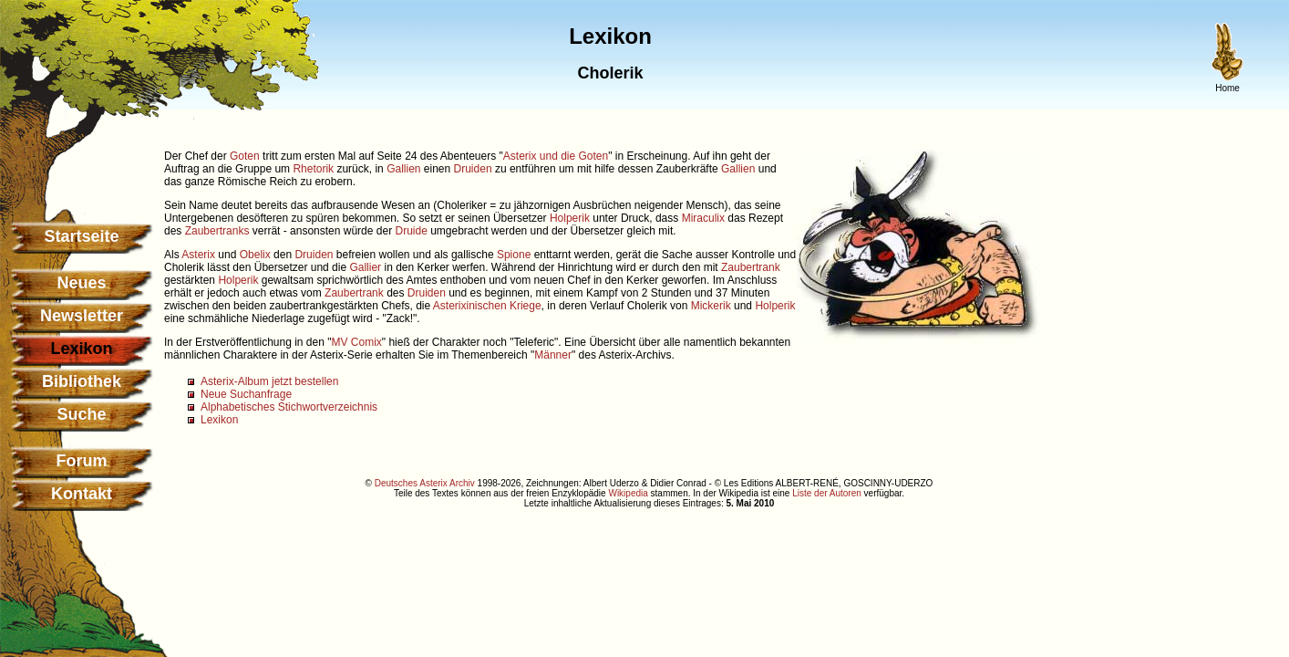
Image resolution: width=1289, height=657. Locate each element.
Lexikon (219, 419)
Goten (245, 156)
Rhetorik (313, 168)
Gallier (365, 267)
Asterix (198, 254)
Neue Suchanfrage (246, 394)
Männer (553, 355)
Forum (82, 461)
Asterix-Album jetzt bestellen (269, 381)
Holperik (570, 218)
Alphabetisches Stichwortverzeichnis (289, 407)
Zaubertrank (750, 267)
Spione (514, 254)
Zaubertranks (217, 230)
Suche (81, 414)
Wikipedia (627, 493)
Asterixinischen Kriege (487, 305)
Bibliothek (81, 381)
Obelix (255, 254)
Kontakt (81, 494)
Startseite (81, 236)
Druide (411, 230)
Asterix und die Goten (555, 156)
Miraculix (703, 218)
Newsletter (81, 316)
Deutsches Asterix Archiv (425, 483)
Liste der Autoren (826, 493)
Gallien (403, 168)
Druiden (473, 168)
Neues (81, 283)
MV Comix (356, 342)
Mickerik (711, 305)
